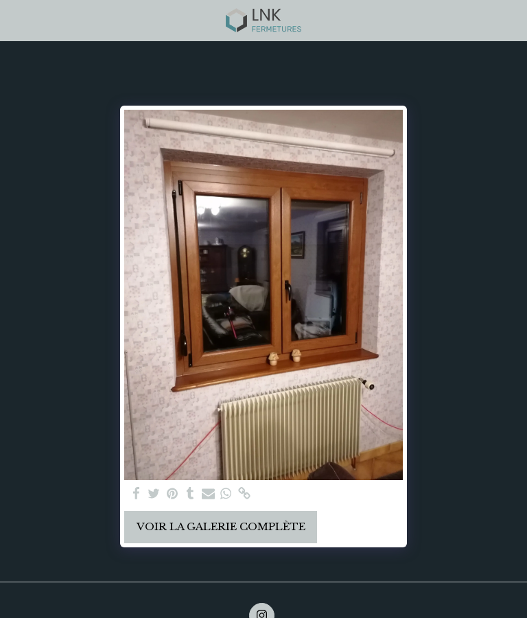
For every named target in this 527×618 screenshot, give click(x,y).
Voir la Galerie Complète (221, 526)
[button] (15, 20)
